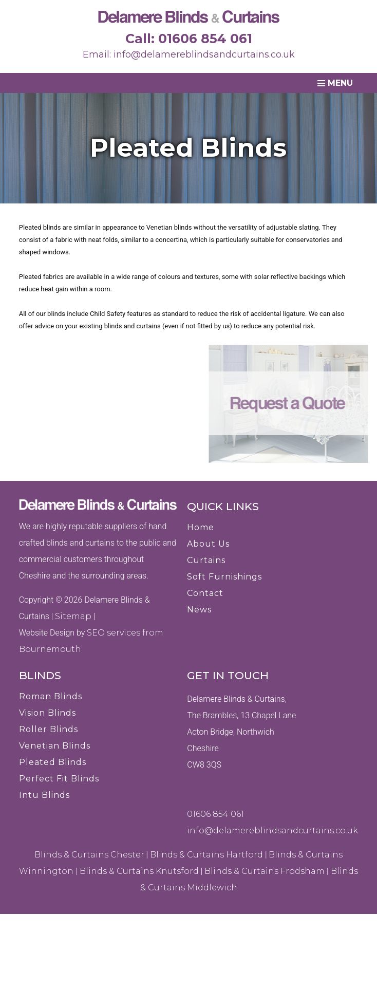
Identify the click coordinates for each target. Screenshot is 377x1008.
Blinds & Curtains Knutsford (139, 871)
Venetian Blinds (54, 746)
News (199, 609)
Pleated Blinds (52, 762)
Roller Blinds (48, 729)
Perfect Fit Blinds (59, 778)
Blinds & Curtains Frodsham (264, 871)
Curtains (206, 560)
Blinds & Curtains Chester (89, 855)
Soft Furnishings (224, 577)
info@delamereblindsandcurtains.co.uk (204, 54)
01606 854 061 (205, 38)
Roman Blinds (50, 696)
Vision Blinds (47, 713)
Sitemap (73, 616)
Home (200, 527)
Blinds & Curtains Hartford (206, 855)
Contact (205, 593)
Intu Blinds (44, 795)
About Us (208, 544)
